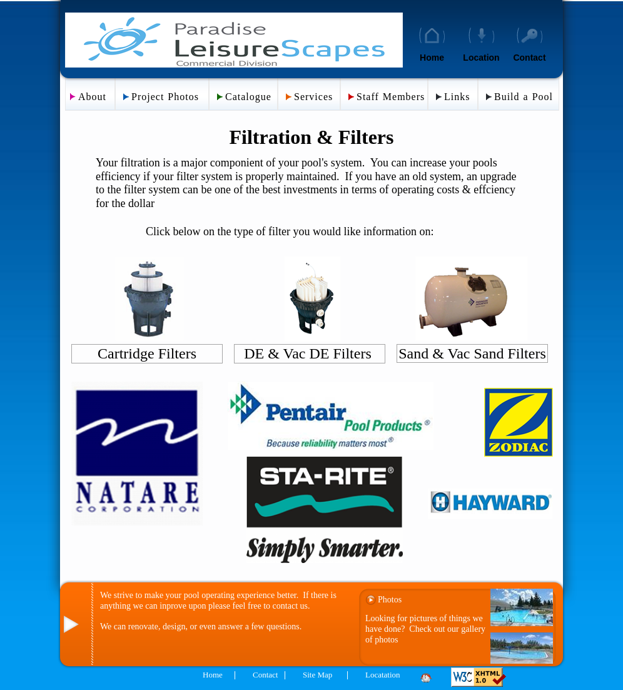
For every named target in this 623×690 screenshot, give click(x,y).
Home (432, 58)
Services (313, 96)
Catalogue (248, 96)
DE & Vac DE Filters (309, 353)
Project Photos (165, 96)
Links (457, 96)
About (92, 96)
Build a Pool (523, 96)
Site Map (317, 674)
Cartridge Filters (147, 353)
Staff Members (391, 96)
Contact (529, 58)
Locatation (382, 674)
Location (481, 58)
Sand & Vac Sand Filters (472, 353)
